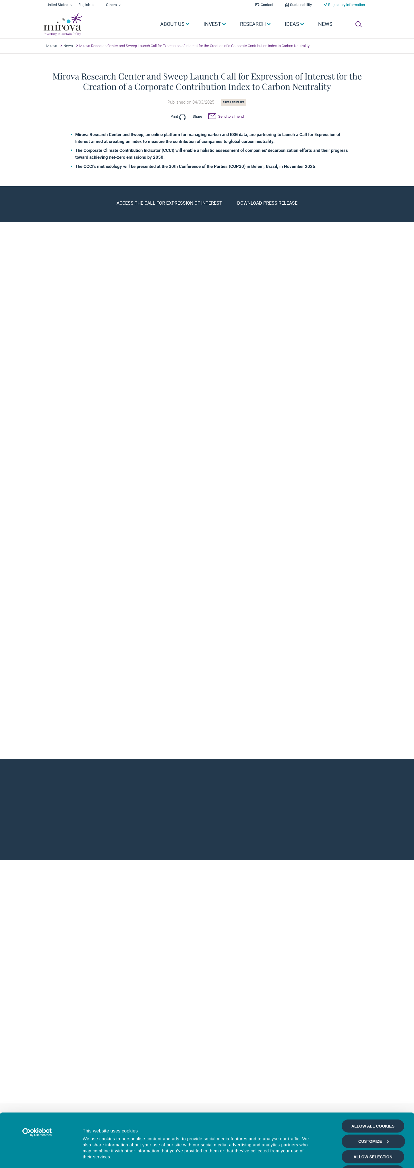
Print (178, 116)
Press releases (233, 102)
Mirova (51, 46)
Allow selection (372, 1111)
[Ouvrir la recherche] (358, 24)
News (68, 46)
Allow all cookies (372, 1080)
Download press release (267, 203)
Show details (308, 1157)
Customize (373, 1095)
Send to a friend (226, 117)
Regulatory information (346, 5)
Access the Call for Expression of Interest (169, 203)
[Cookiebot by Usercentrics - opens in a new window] (37, 1086)
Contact (267, 5)
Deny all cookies (372, 1126)
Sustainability (301, 5)
